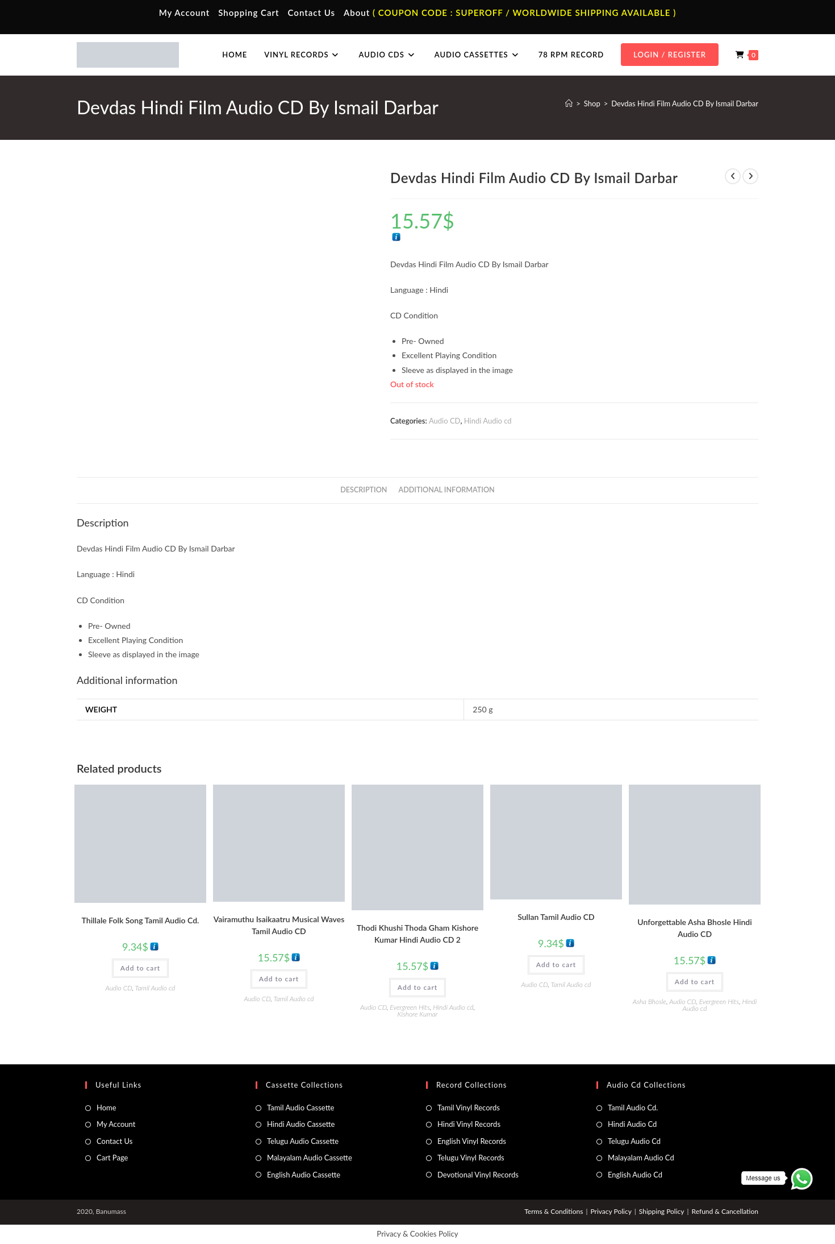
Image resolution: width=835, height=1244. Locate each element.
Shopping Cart (248, 12)
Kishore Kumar (417, 1014)
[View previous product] (733, 176)
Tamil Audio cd (155, 988)
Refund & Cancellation (725, 1211)
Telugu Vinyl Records (470, 1157)
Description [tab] (363, 490)
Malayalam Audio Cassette (309, 1157)
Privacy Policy (610, 1211)
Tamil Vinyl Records (468, 1107)
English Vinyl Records (471, 1141)
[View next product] (750, 176)
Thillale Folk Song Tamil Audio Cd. (140, 920)
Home (106, 1107)
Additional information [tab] (447, 490)
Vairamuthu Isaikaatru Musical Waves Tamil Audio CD (279, 925)
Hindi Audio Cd (632, 1124)
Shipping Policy (661, 1211)
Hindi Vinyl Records (468, 1124)
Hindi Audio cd (488, 420)
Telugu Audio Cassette (303, 1141)
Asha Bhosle (649, 1001)
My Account (184, 12)
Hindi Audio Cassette (301, 1124)
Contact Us (311, 12)
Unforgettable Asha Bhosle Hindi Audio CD (694, 928)
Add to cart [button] (140, 968)
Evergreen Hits (409, 1007)
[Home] (569, 103)
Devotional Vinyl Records (478, 1174)
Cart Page (112, 1157)
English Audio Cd (635, 1174)
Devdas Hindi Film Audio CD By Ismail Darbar (684, 103)
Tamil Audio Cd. (633, 1107)
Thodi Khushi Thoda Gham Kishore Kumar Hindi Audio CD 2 (417, 933)
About (357, 12)
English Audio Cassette (303, 1174)
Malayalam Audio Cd (641, 1157)
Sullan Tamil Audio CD (556, 917)
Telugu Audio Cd (634, 1141)
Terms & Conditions (553, 1211)
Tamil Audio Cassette (300, 1107)
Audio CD (445, 420)
